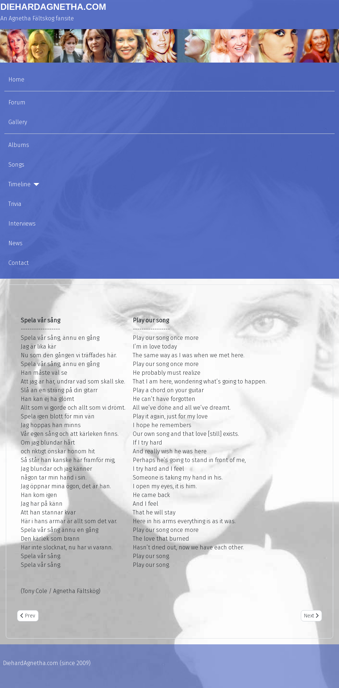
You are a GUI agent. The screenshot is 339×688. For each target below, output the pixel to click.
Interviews (22, 223)
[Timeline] (35, 184)
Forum (16, 102)
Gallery (17, 122)
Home (16, 79)
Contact (18, 262)
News (15, 243)
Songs (16, 164)
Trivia (14, 203)
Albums (18, 145)
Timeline (19, 184)
